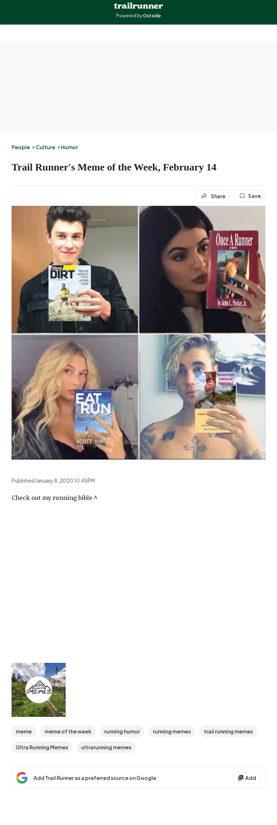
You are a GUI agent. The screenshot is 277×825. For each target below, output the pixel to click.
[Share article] (213, 196)
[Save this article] (249, 195)
